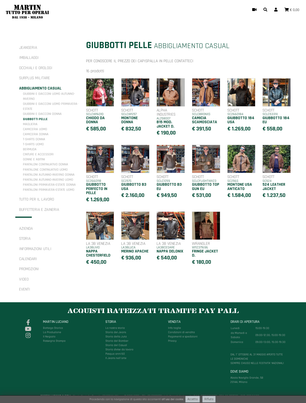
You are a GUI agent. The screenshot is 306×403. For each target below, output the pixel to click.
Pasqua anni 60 (115, 354)
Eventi (24, 289)
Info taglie (174, 328)
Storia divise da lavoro (119, 349)
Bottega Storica (53, 328)
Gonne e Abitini (34, 159)
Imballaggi (29, 57)
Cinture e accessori (38, 154)
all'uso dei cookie (172, 399)
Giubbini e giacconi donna (42, 114)
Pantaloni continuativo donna (45, 164)
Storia (25, 238)
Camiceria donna (36, 134)
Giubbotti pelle (35, 119)
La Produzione (52, 332)
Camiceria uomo (35, 129)
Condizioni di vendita (181, 332)
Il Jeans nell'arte (115, 358)
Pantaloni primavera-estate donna (49, 185)
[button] (265, 10)
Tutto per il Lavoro (36, 199)
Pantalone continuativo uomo (45, 170)
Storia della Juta (116, 336)
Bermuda (30, 149)
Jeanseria (28, 47)
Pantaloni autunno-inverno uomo (48, 180)
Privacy (172, 341)
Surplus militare (34, 78)
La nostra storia (115, 328)
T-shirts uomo (33, 144)
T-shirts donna (34, 139)
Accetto (192, 399)
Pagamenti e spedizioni (182, 336)
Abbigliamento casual (40, 88)
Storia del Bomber (116, 341)
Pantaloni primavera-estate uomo (48, 190)
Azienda (26, 228)
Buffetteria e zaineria (39, 209)
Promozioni (29, 269)
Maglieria (30, 124)
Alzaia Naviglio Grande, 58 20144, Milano (258, 351)
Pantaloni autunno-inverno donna (49, 175)
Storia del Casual (116, 345)
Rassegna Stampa (54, 341)
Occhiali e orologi (35, 68)
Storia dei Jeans (115, 332)
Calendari (28, 259)
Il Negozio (49, 336)
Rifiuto (208, 399)
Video (24, 279)
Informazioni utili (35, 249)
